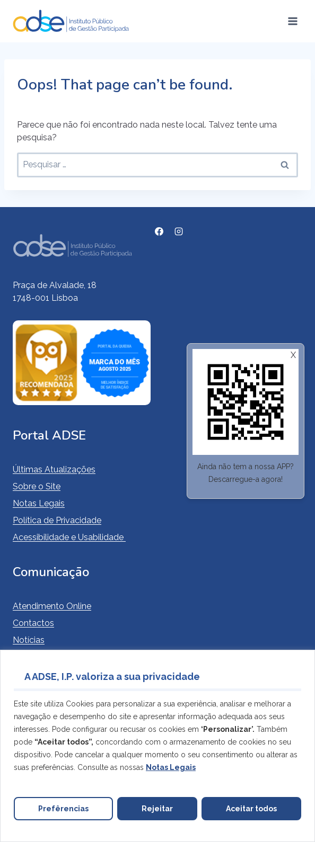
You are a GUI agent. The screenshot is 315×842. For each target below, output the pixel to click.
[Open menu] (292, 21)
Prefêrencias (63, 808)
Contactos (33, 623)
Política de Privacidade (57, 520)
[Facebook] (159, 231)
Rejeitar (157, 808)
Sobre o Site (36, 486)
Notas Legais (39, 503)
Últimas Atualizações (54, 469)
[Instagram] (178, 231)
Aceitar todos (251, 808)
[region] (157, 746)
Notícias (29, 640)
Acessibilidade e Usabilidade (69, 537)
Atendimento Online (52, 606)
